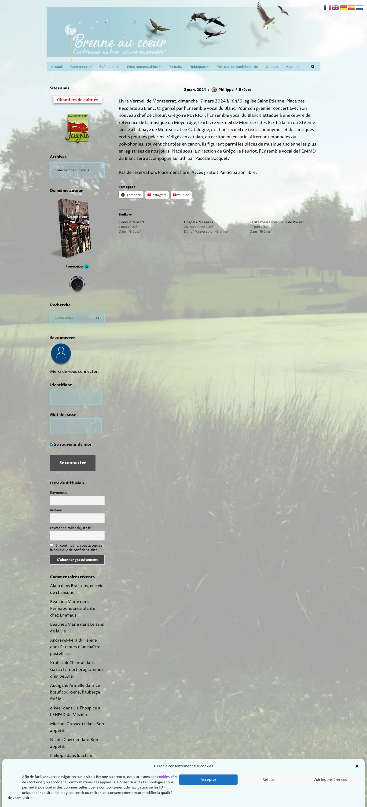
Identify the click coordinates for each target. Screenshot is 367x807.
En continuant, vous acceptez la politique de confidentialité (76, 547)
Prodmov (84, 800)
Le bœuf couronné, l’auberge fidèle (75, 692)
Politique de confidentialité (237, 67)
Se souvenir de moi (70, 444)
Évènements (109, 67)
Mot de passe (63, 414)
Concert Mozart (131, 222)
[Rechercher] (313, 66)
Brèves (245, 89)
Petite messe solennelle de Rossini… (278, 222)
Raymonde (58, 492)
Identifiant (61, 385)
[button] (91, 67)
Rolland (56, 510)
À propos (293, 67)
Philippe (226, 89)
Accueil (56, 67)
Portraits (175, 67)
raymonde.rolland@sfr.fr (70, 528)
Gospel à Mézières (198, 222)
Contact (272, 67)
